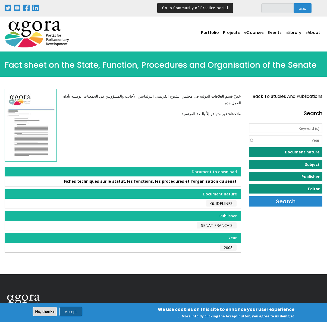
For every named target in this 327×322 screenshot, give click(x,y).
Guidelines (221, 203)
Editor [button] (314, 188)
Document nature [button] (302, 151)
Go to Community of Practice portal (195, 8)
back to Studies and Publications (287, 96)
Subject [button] (312, 164)
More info (190, 316)
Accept (71, 312)
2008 (228, 247)
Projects (228, 34)
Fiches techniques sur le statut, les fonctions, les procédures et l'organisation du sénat (150, 181)
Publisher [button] (310, 176)
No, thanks (45, 312)
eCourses (251, 34)
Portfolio (205, 34)
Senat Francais (216, 225)
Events (273, 34)
